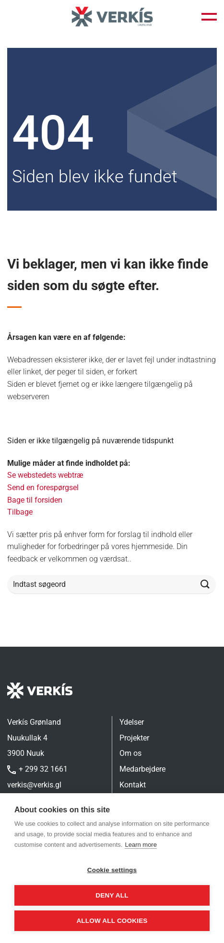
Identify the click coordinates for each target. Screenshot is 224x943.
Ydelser (131, 722)
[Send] (205, 584)
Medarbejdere (142, 769)
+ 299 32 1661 (37, 769)
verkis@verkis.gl (34, 784)
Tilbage (20, 511)
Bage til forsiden (34, 500)
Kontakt (132, 784)
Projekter (134, 737)
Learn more (140, 844)
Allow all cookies (111, 920)
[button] (209, 16)
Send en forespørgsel (43, 487)
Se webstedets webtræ (45, 475)
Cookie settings (112, 870)
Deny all (111, 895)
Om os (130, 753)
